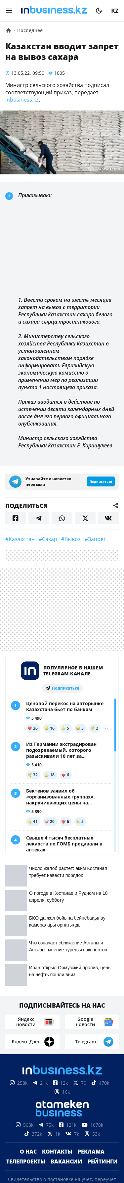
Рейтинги (103, 1028)
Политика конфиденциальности (62, 1178)
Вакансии (66, 1028)
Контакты (57, 1019)
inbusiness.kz (22, 99)
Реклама (91, 1019)
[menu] (9, 11)
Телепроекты (25, 1028)
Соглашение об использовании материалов (62, 1142)
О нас (28, 1019)
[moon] (99, 11)
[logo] (54, 11)
